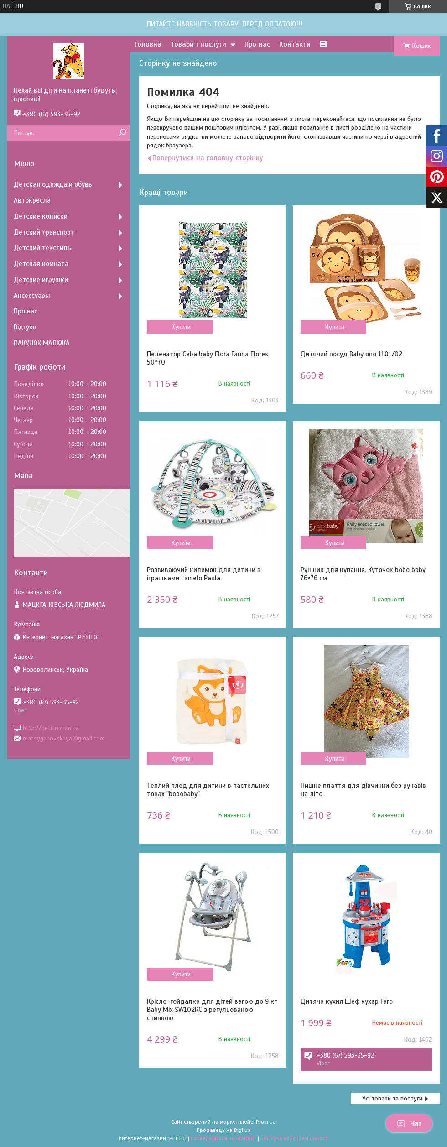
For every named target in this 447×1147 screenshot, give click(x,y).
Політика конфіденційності (294, 1138)
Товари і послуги (198, 44)
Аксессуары (32, 296)
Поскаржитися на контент (223, 1138)
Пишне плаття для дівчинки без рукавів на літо (363, 790)
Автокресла (32, 200)
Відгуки (25, 327)
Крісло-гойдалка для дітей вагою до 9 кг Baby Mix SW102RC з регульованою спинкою (212, 1009)
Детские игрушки (41, 280)
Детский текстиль (42, 248)
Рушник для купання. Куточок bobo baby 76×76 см (363, 574)
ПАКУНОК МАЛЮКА (42, 343)
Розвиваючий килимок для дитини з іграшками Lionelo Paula (203, 574)
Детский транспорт (44, 232)
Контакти (295, 44)
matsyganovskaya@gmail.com (64, 738)
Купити (181, 327)
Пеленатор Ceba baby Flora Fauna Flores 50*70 (207, 358)
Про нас (257, 44)
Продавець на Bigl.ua (224, 1130)
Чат (409, 1123)
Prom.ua (266, 1122)
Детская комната (41, 264)
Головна (148, 44)
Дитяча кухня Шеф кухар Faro (347, 1001)
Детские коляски (41, 216)
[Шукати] (122, 133)
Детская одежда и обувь (53, 184)
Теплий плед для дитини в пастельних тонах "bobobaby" (208, 790)
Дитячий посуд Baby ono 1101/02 (351, 354)
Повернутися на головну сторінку (207, 157)
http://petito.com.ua (51, 727)
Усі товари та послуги (392, 1098)
